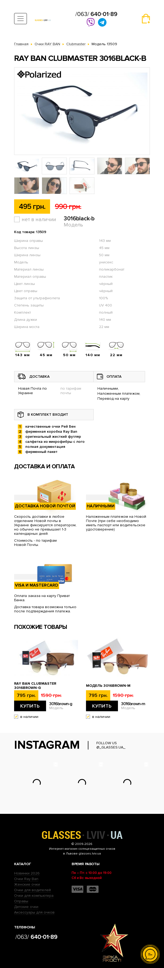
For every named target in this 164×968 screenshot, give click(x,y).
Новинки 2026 (27, 873)
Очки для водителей (32, 890)
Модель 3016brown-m (108, 686)
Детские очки (26, 906)
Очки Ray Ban (26, 879)
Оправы (21, 901)
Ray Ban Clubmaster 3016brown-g (35, 685)
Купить (30, 706)
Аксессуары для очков (34, 912)
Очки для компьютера (34, 895)
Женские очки (27, 884)
